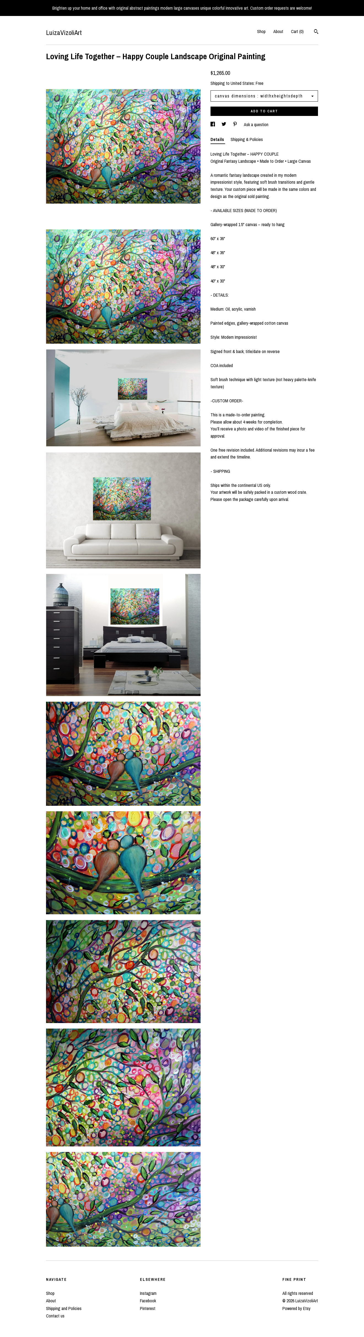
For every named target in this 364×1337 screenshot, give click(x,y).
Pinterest (147, 1308)
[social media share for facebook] (213, 124)
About (278, 31)
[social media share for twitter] (224, 124)
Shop (261, 31)
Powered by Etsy (296, 1308)
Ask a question (256, 124)
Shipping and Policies (64, 1308)
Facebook (148, 1301)
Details (218, 139)
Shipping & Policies (247, 139)
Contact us (55, 1316)
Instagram (148, 1293)
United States (242, 83)
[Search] (316, 32)
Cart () (297, 31)
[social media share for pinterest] (235, 124)
